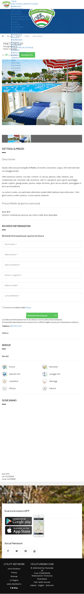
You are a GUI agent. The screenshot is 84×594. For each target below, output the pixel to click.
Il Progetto (17, 76)
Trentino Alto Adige (22, 47)
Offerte (15, 58)
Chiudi (13, 1)
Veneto (15, 55)
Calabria (16, 11)
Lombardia (17, 27)
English (41, 585)
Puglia (15, 37)
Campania (16, 14)
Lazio (14, 22)
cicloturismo (14, 502)
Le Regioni (14, 580)
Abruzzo (16, 6)
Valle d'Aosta (18, 53)
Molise (15, 32)
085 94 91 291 (16, 326)
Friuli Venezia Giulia (22, 19)
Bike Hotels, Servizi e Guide (24, 4)
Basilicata (17, 9)
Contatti (16, 71)
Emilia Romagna (20, 17)
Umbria (15, 50)
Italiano (33, 585)
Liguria (15, 24)
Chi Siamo (16, 65)
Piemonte (16, 35)
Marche (15, 29)
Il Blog (14, 73)
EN (12, 81)
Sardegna (16, 40)
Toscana (16, 45)
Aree (13, 60)
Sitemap (14, 576)
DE (12, 83)
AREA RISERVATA (14, 584)
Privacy (28, 307)
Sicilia (15, 42)
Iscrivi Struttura (14, 569)
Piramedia (41, 579)
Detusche (50, 585)
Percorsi (15, 63)
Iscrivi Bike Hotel (20, 78)
